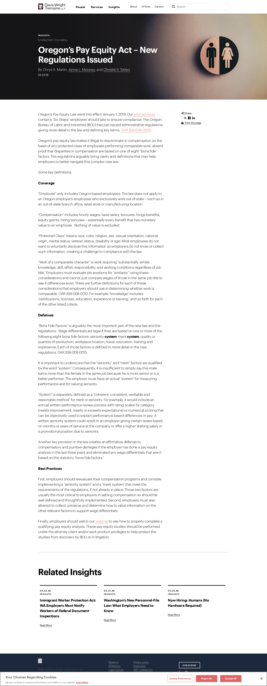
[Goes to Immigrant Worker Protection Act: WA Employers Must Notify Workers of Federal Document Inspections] (46, 625)
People (80, 6)
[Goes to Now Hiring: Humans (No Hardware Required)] (174, 615)
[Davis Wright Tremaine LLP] (52, 6)
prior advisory (144, 114)
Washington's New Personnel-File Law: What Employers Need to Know (131, 605)
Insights (114, 6)
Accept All (231, 678)
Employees (140, 666)
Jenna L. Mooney (81, 70)
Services (97, 6)
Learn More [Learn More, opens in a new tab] (82, 682)
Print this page (192, 123)
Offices (146, 7)
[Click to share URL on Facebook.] (189, 118)
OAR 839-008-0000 (136, 130)
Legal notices (115, 670)
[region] (133, 679)
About (133, 7)
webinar (102, 521)
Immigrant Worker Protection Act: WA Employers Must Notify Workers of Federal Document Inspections (68, 608)
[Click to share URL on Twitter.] (185, 118)
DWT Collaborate (143, 670)
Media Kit (113, 662)
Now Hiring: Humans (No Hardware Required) (188, 602)
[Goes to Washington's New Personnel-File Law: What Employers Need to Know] (110, 620)
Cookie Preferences (180, 678)
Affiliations (114, 666)
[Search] (173, 7)
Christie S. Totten (117, 70)
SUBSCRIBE (190, 665)
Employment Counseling (52, 40)
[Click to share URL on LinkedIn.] (193, 118)
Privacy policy (141, 662)
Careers (159, 7)
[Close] (261, 678)
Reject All (206, 678)
